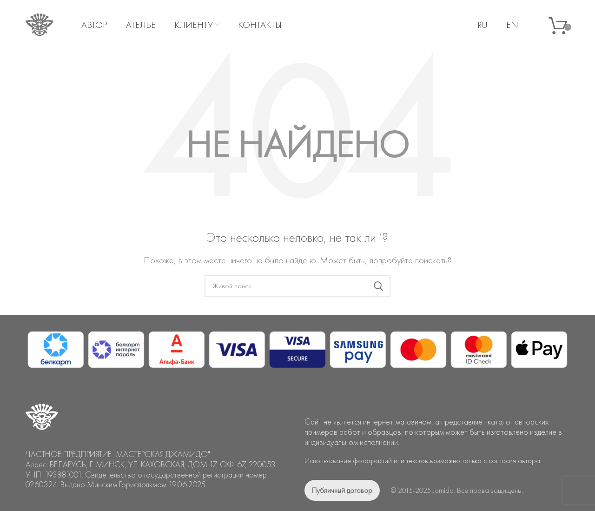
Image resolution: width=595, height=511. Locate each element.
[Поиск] (297, 286)
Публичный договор (342, 490)
